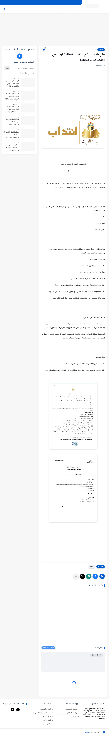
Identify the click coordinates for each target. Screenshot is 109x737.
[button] (95, 576)
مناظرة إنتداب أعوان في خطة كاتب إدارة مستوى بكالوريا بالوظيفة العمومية (12, 122)
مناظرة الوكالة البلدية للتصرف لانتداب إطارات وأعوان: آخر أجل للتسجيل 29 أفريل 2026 (11, 135)
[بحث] (3, 8)
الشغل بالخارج (34, 8)
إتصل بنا (48, 2)
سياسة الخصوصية (73, 2)
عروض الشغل (47, 8)
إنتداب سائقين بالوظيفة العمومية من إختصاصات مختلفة (12, 148)
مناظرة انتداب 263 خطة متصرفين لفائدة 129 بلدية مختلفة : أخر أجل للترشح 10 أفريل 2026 (12, 110)
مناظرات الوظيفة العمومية (64, 8)
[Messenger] (12, 710)
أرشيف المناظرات (59, 2)
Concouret (85, 733)
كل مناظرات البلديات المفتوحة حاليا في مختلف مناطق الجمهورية (11, 84)
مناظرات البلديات (20, 8)
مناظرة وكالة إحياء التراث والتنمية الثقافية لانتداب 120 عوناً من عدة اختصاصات (12, 97)
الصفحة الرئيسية (45, 709)
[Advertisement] (54, 29)
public (101, 49)
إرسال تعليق (96, 655)
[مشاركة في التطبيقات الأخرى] (76, 576)
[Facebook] (18, 710)
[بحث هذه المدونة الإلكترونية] (23, 68)
